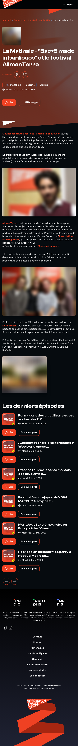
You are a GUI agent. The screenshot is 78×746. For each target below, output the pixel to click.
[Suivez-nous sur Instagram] (10, 627)
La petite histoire (38, 664)
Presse (38, 642)
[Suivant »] (15, 581)
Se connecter (39, 675)
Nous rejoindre (39, 670)
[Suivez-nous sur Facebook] (4, 627)
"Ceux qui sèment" (49, 246)
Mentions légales (38, 653)
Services (38, 659)
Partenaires (39, 647)
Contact (39, 636)
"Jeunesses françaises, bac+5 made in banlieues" (31, 133)
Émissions (19, 20)
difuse (51, 688)
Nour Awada (9, 325)
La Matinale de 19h (39, 20)
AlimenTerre (9, 223)
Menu (68, 4)
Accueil (6, 20)
